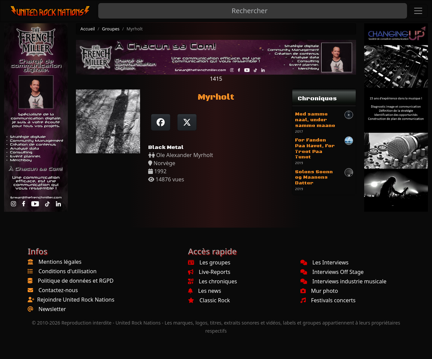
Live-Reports (209, 272)
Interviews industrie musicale (343, 281)
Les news (204, 290)
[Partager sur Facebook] (160, 122)
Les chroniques (212, 281)
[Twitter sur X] (187, 122)
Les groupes (209, 262)
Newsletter (52, 309)
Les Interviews (324, 262)
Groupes (110, 29)
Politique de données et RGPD (76, 280)
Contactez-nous (58, 290)
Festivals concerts (328, 300)
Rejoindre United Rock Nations (75, 299)
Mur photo (319, 290)
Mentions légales (60, 261)
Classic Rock (209, 300)
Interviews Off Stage (332, 272)
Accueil (87, 29)
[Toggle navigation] (418, 11)
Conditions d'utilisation (67, 271)
